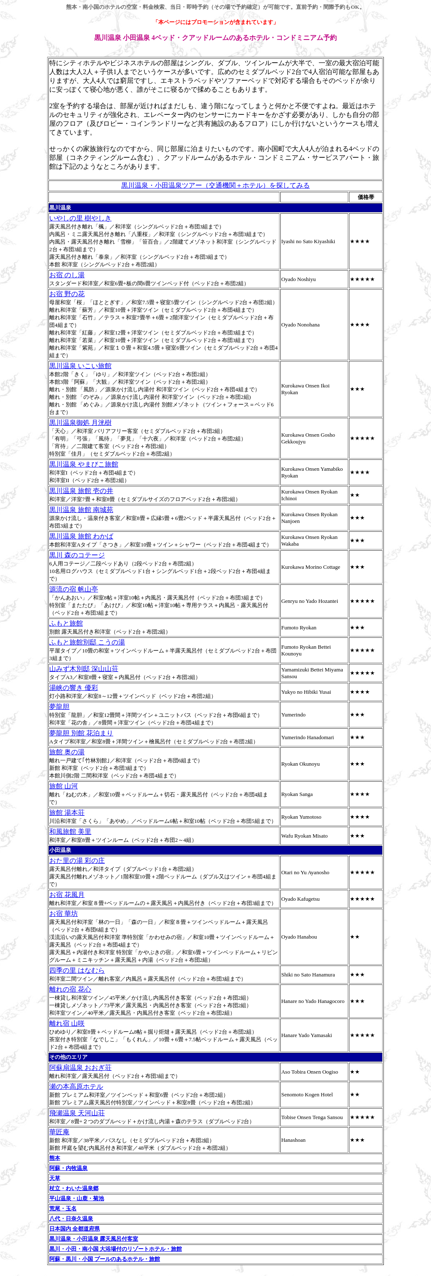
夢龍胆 (59, 706)
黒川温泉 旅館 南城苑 (81, 509)
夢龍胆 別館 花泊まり (81, 733)
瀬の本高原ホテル (76, 1086)
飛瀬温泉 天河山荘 (77, 1113)
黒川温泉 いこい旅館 (80, 365)
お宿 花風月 (67, 894)
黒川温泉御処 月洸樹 (80, 422)
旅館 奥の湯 (67, 752)
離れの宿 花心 (70, 989)
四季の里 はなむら (77, 970)
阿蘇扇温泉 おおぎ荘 (80, 1067)
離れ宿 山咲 (67, 1023)
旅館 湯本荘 (67, 812)
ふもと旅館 (66, 623)
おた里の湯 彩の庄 (77, 860)
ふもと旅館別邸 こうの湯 (87, 642)
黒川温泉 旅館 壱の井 (81, 490)
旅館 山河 (63, 786)
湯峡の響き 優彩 (73, 687)
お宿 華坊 (63, 913)
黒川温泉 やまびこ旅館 (83, 464)
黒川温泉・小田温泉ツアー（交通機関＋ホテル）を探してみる (215, 185)
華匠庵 (59, 1131)
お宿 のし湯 (67, 275)
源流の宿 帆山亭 (73, 589)
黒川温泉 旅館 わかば (81, 536)
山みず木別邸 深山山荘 (83, 668)
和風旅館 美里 (70, 831)
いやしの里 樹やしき (80, 218)
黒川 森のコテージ (77, 555)
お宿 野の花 (67, 293)
